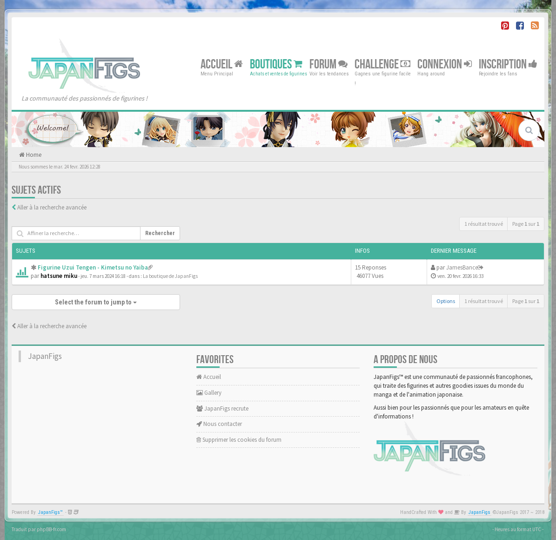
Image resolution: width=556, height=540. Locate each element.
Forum (328, 64)
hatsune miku (58, 276)
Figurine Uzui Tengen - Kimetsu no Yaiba (93, 267)
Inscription (508, 64)
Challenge (382, 64)
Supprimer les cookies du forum (238, 440)
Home (33, 155)
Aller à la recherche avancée (52, 207)
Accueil (222, 64)
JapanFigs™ (50, 512)
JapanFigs (45, 356)
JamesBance (462, 267)
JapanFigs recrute (222, 408)
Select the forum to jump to (96, 302)
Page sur (525, 223)
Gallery (208, 393)
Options (445, 300)
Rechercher (160, 233)
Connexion (444, 64)
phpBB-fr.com (51, 529)
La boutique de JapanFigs (170, 276)
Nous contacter (219, 424)
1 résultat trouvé (483, 223)
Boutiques (276, 64)
